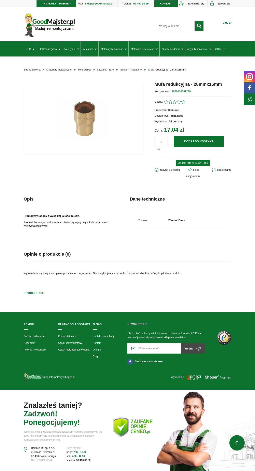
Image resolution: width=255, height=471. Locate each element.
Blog (95, 356)
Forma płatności (66, 336)
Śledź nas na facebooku (144, 361)
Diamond (173, 110)
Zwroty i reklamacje (34, 336)
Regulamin (29, 343)
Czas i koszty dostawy (70, 343)
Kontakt (97, 343)
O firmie (97, 349)
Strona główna (32, 69)
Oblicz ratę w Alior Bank (193, 162)
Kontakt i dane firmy (103, 336)
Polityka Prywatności (35, 349)
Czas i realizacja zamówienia (73, 349)
